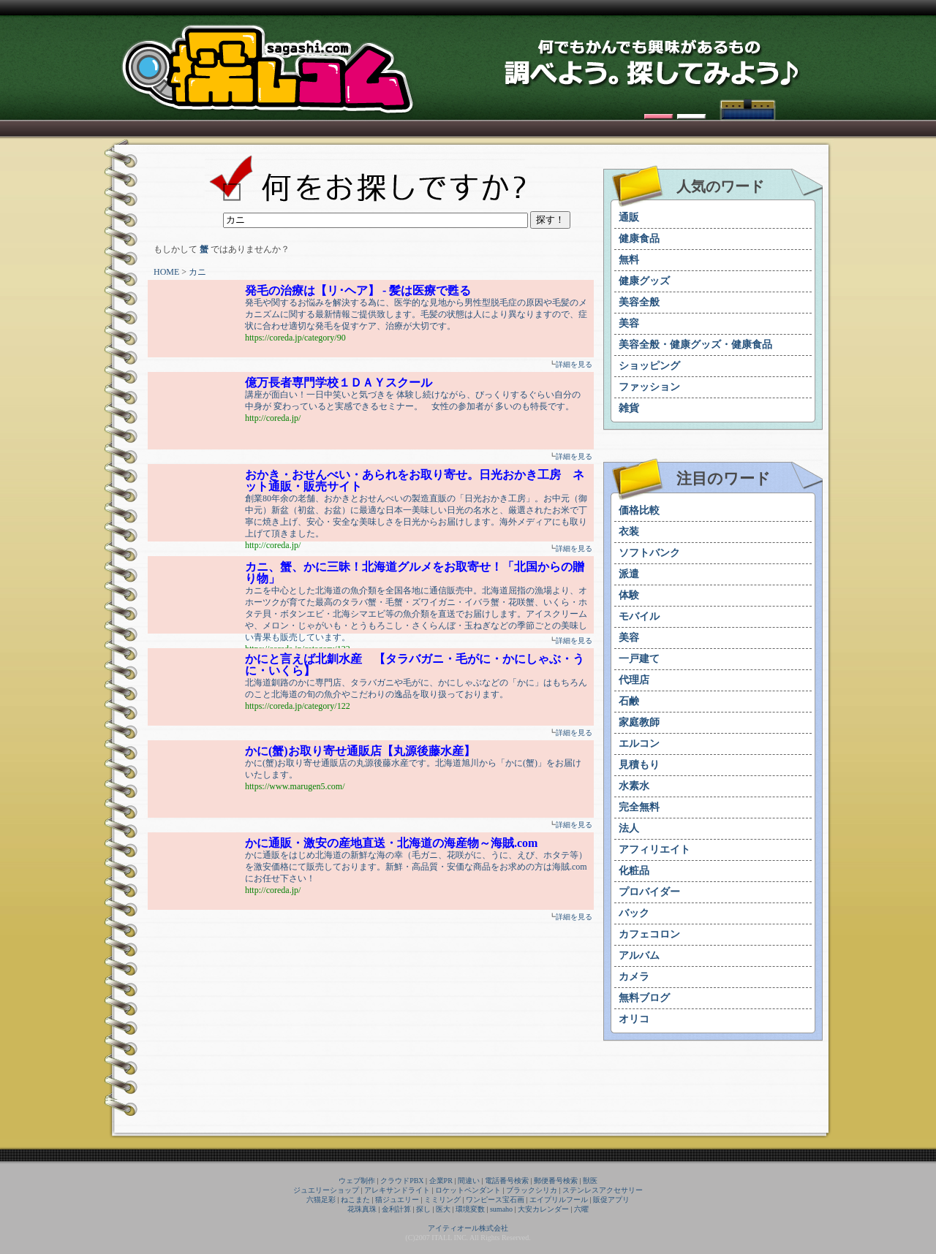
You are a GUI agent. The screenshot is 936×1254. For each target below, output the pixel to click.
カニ (197, 272)
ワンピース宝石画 (495, 1200)
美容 (629, 323)
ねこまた (355, 1200)
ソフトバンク (649, 552)
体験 (629, 595)
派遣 (629, 574)
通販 (629, 217)
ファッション (649, 386)
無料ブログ (644, 997)
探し (423, 1209)
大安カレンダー (543, 1209)
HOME (166, 272)
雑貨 (629, 408)
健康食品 (639, 238)
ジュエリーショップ (326, 1190)
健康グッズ (644, 281)
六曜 (581, 1209)
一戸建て (639, 658)
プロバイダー (649, 891)
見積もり (639, 764)
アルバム (639, 955)
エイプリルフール (558, 1200)
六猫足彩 (321, 1200)
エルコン (639, 743)
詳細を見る (574, 364)
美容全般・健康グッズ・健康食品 (695, 344)
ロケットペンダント (468, 1190)
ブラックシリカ (531, 1190)
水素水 (634, 785)
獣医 (590, 1181)
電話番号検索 (507, 1181)
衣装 (629, 531)
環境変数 (470, 1209)
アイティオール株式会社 (468, 1228)
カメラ (634, 976)
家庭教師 (639, 722)
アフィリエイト (654, 849)
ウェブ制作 (357, 1181)
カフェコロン (649, 934)
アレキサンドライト (397, 1190)
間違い (469, 1181)
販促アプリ (611, 1200)
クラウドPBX (401, 1181)
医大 (443, 1209)
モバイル (639, 616)
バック (634, 913)
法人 (629, 828)
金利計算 (396, 1209)
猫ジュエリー (397, 1200)
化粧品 (634, 870)
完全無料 (639, 807)
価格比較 (639, 510)
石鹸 (629, 701)
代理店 (634, 679)
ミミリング (442, 1200)
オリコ (634, 1019)
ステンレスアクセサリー (602, 1190)
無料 (629, 259)
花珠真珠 (362, 1209)
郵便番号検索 (556, 1181)
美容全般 (639, 302)
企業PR (441, 1181)
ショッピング (649, 365)
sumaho (501, 1209)
